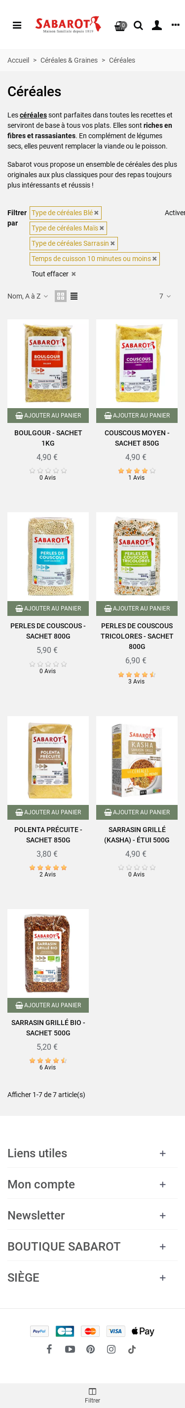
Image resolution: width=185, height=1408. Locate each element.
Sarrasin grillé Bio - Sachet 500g (48, 1028)
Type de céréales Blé (66, 213)
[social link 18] (132, 1349)
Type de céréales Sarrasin (74, 243)
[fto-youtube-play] (70, 1349)
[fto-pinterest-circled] (90, 1349)
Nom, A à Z (28, 296)
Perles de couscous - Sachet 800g (48, 631)
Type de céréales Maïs (68, 228)
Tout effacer (54, 274)
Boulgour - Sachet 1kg (48, 438)
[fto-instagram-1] (111, 1349)
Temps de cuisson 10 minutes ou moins (95, 259)
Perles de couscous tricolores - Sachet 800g (137, 636)
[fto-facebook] (49, 1349)
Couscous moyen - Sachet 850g (137, 438)
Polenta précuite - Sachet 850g (48, 835)
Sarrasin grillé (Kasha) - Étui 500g (137, 835)
